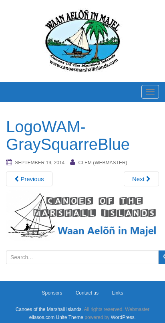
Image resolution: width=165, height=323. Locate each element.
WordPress (123, 317)
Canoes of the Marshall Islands (49, 309)
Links (117, 293)
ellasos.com (41, 317)
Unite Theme (69, 317)
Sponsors (52, 293)
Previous (29, 179)
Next (141, 179)
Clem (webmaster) (102, 163)
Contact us (87, 293)
